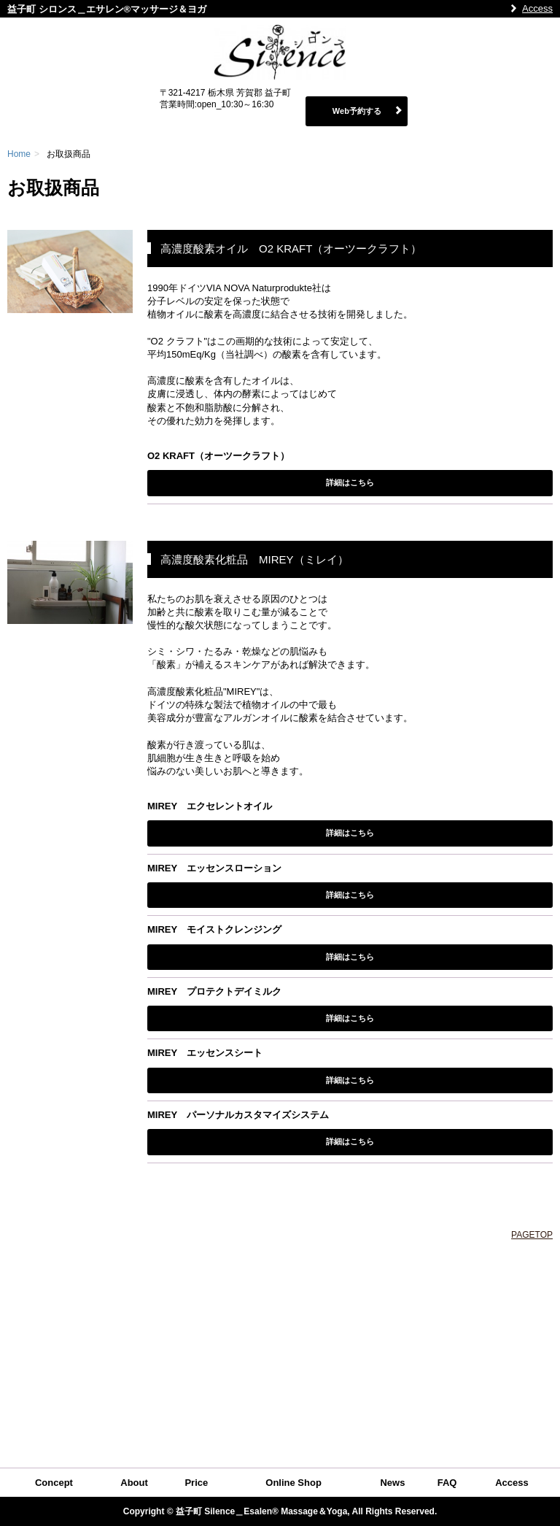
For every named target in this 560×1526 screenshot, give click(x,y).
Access (537, 8)
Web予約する (356, 111)
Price (196, 1482)
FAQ (447, 1482)
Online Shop (293, 1482)
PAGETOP (532, 1235)
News (392, 1482)
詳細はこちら (350, 482)
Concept (54, 1482)
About (134, 1482)
